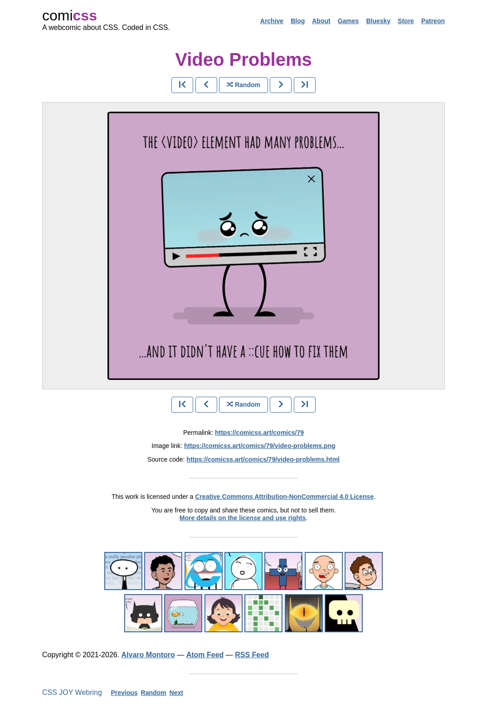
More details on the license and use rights (243, 518)
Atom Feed (205, 655)
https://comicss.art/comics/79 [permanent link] (259, 432)
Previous (124, 692)
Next (176, 692)
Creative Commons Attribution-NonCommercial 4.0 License (284, 496)
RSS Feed (252, 655)
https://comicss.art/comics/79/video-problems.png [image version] (260, 445)
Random (153, 692)
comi (69, 15)
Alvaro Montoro (148, 655)
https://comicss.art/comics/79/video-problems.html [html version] (263, 459)
